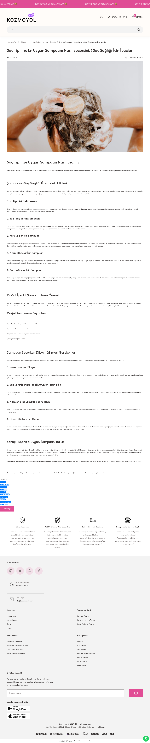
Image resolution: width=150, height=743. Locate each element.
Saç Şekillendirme (4, 494)
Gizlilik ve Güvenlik (14, 641)
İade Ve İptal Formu (85, 624)
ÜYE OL (125, 17)
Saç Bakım (81, 649)
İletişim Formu (83, 616)
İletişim (10, 628)
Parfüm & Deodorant (86, 653)
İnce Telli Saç (3, 504)
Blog (9, 624)
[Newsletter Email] (65, 693)
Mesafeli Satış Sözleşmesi (17, 645)
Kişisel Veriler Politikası (16, 653)
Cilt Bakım (81, 645)
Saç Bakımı (2, 482)
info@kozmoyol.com (77, 473)
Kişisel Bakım (82, 657)
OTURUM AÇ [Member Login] (116, 17)
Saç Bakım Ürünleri (4, 484)
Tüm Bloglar (7, 508)
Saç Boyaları (3, 487)
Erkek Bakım (82, 661)
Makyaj (80, 641)
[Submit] (136, 693)
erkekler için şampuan (5, 502)
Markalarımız (12, 620)
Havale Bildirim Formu (86, 620)
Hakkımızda (11, 616)
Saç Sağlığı (2, 492)
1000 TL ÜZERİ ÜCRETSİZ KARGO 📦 (57, 3)
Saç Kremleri (3, 489)
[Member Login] (108, 17)
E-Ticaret (69, 741)
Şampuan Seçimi (4, 497)
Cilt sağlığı (2, 499)
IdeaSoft (62, 741)
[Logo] (22, 17)
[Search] (75, 29)
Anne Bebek (82, 665)
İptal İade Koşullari (15, 649)
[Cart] (137, 17)
